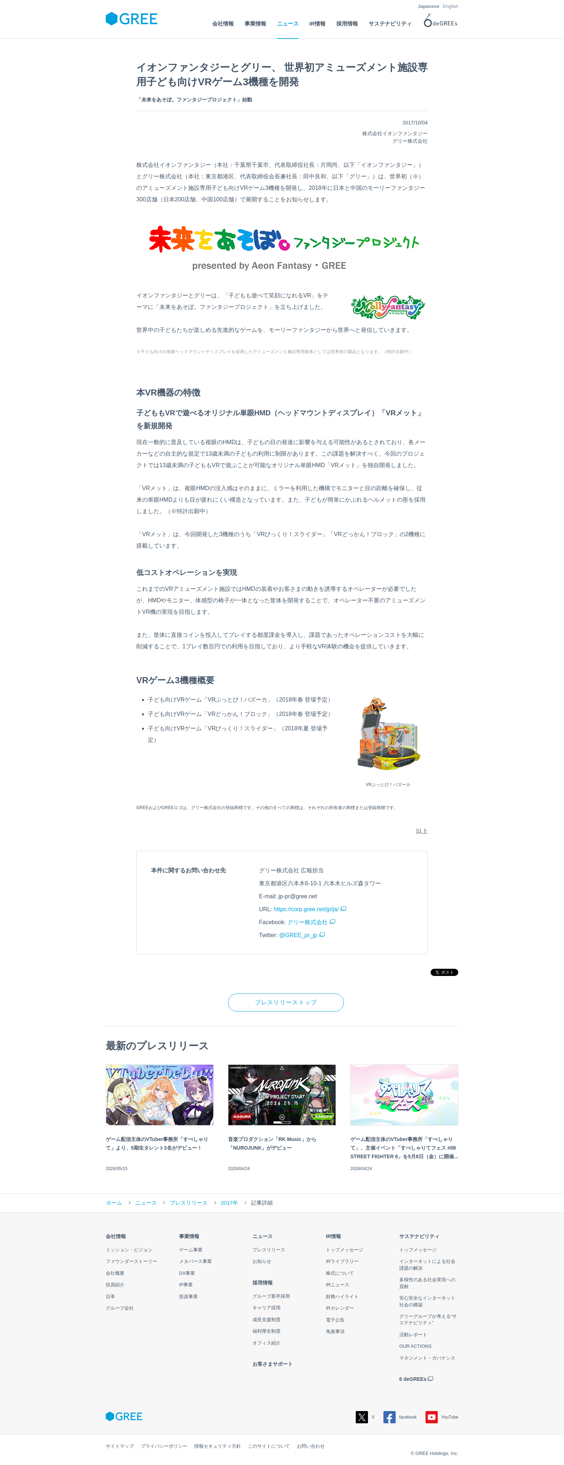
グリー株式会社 (307, 922)
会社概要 (115, 1273)
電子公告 (335, 1320)
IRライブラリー (342, 1261)
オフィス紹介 (267, 1343)
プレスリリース (189, 1203)
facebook (400, 1417)
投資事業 (188, 1296)
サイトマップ (120, 1446)
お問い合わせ (311, 1446)
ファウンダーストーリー (131, 1261)
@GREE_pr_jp (298, 935)
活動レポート (413, 1334)
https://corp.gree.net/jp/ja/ (306, 909)
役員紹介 (115, 1284)
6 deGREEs (412, 1379)
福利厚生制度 (267, 1331)
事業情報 (189, 1236)
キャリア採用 (267, 1307)
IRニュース (337, 1284)
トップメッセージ (344, 1249)
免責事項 (335, 1331)
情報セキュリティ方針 (217, 1446)
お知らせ (262, 1261)
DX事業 (187, 1273)
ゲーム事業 (191, 1249)
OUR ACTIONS (415, 1346)
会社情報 (116, 1236)
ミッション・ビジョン (129, 1249)
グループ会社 (120, 1308)
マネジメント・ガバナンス (427, 1358)
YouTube (442, 1417)
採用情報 (263, 1283)
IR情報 (333, 1236)
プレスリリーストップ (286, 1002)
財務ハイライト (342, 1296)
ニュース (146, 1203)
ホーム (114, 1203)
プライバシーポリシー (164, 1446)
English (450, 6)
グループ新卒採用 (271, 1296)
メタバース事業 (195, 1261)
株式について (340, 1273)
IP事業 (186, 1284)
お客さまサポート (273, 1364)
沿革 (110, 1296)
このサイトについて (269, 1446)
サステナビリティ (419, 1236)
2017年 (229, 1203)
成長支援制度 (267, 1319)
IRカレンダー (340, 1308)
